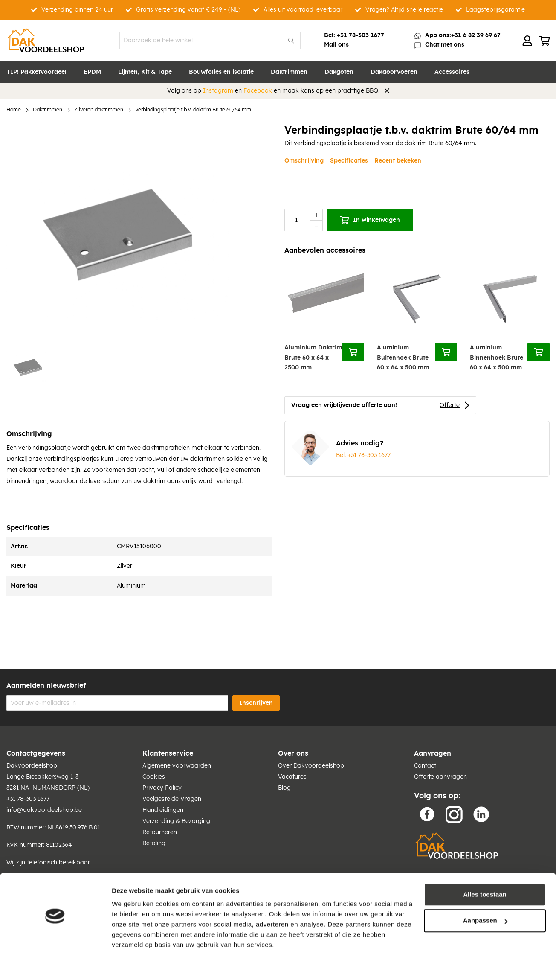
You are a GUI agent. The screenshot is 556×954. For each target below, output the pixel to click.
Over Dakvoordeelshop (311, 766)
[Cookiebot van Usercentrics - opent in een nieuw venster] (55, 937)
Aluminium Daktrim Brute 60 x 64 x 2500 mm (313, 358)
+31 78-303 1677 (360, 35)
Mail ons (336, 45)
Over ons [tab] (293, 753)
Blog (284, 788)
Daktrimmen (47, 110)
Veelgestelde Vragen (171, 799)
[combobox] (210, 40)
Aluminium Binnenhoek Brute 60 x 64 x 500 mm (496, 358)
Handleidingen (162, 810)
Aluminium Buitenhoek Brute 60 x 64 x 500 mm (403, 358)
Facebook (257, 91)
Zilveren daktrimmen (98, 110)
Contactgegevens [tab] (35, 753)
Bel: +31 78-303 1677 (363, 455)
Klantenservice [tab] (167, 753)
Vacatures (292, 777)
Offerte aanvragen (440, 777)
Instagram (218, 91)
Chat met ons (444, 45)
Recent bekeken (397, 161)
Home (13, 110)
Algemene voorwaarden (176, 766)
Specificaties (349, 161)
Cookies (153, 777)
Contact (425, 766)
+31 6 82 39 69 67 (476, 35)
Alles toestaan (485, 863)
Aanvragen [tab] (432, 753)
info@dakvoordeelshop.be (44, 810)
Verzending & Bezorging (176, 821)
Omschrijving (304, 161)
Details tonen (132, 937)
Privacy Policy (162, 788)
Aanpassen (485, 889)
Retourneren (159, 832)
